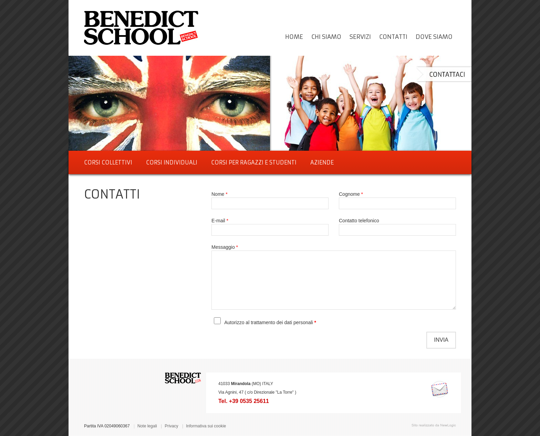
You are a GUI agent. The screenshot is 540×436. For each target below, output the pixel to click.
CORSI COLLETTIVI (108, 162)
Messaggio (224, 247)
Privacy (171, 426)
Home (294, 37)
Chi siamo (326, 37)
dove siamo (434, 37)
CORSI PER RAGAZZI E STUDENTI (254, 162)
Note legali (147, 426)
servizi (360, 37)
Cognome (351, 194)
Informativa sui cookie (206, 426)
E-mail (219, 220)
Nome (219, 194)
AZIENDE (322, 162)
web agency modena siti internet (434, 425)
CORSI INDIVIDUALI (171, 162)
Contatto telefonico (359, 220)
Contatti (393, 37)
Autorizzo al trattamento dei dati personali (269, 322)
